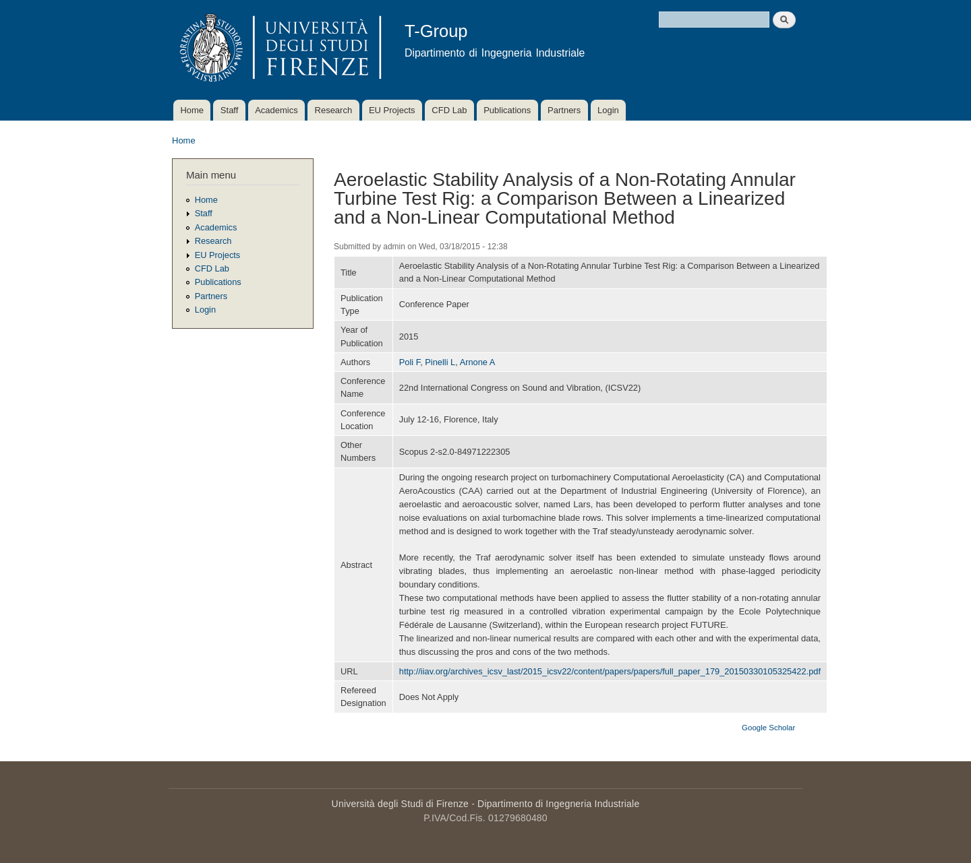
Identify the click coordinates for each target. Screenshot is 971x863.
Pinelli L (440, 362)
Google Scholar (768, 728)
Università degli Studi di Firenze (400, 803)
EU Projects (392, 110)
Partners (564, 110)
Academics (276, 110)
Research (334, 110)
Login (608, 110)
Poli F (409, 362)
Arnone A (478, 362)
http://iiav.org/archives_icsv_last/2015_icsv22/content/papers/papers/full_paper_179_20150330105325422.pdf (610, 671)
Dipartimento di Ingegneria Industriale (558, 803)
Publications (507, 110)
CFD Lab (449, 110)
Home (192, 110)
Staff (229, 110)
